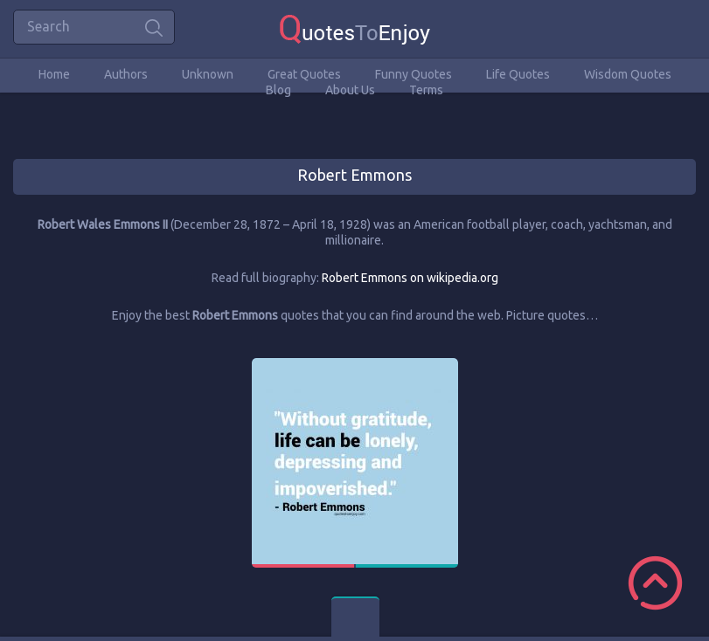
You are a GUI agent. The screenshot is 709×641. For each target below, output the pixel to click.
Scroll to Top (655, 582)
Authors (126, 74)
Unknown (207, 74)
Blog (278, 90)
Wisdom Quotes (627, 74)
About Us (350, 90)
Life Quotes (518, 74)
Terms (426, 90)
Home (54, 74)
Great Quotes (304, 74)
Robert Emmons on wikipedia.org (410, 278)
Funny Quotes (413, 74)
